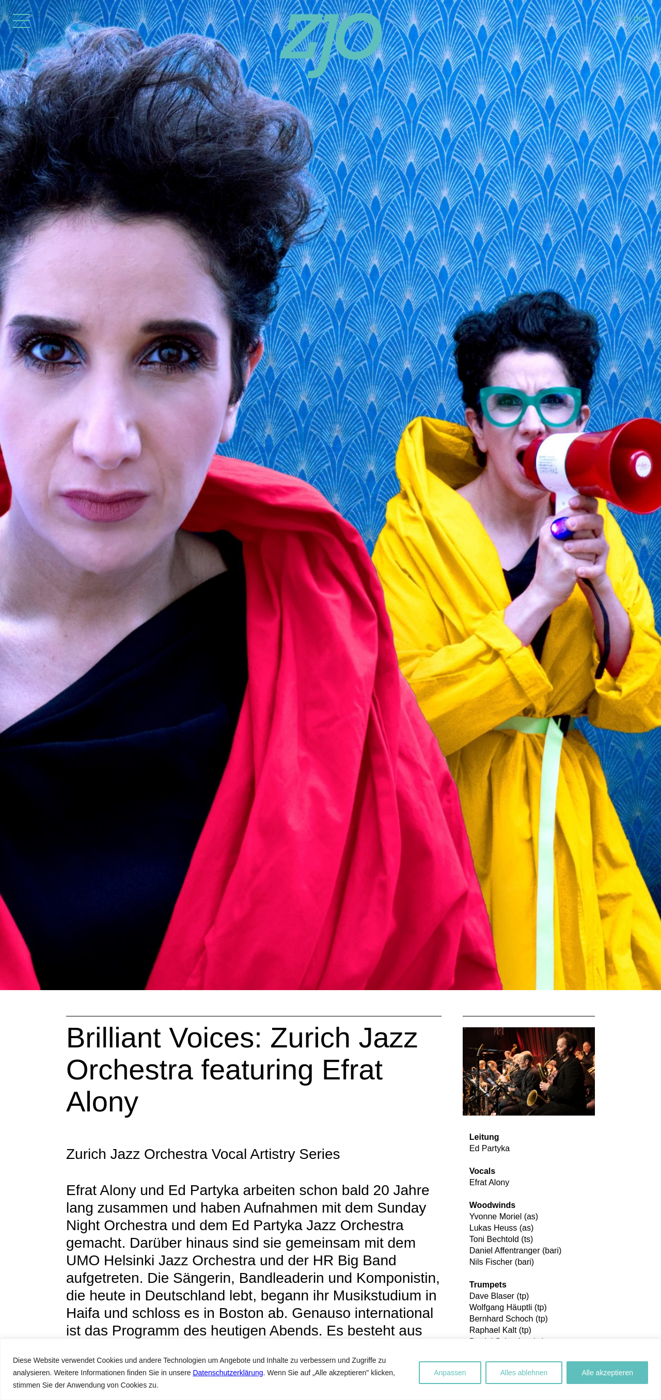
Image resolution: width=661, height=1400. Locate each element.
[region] (330, 1369)
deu (641, 18)
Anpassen (450, 1373)
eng (620, 18)
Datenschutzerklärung (228, 1373)
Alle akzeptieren (607, 1373)
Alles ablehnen (524, 1373)
